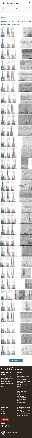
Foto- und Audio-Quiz (22, 388)
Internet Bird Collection (7, 383)
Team (2, 411)
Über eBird (5, 407)
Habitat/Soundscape (12, 8)
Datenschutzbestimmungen (24, 413)
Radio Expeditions (5, 381)
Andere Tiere (23, 8)
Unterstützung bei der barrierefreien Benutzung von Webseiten (23, 410)
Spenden (5, 419)
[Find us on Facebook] (2, 426)
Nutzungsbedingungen (23, 415)
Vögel (3, 8)
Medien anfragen (21, 384)
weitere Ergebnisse (16, 360)
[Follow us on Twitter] (6, 426)
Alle (2, 11)
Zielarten (19, 386)
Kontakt (3, 413)
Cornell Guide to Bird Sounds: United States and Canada (7, 378)
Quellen (20, 372)
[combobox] (17, 14)
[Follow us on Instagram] (9, 426)
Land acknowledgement (23, 407)
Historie (3, 410)
